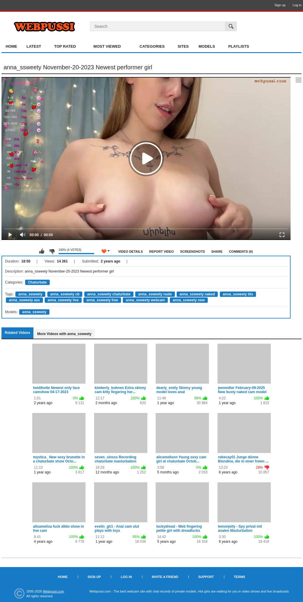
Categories (152, 46)
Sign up (280, 5)
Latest (33, 46)
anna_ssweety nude (155, 294)
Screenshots (192, 251)
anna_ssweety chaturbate (108, 294)
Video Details (130, 251)
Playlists (238, 46)
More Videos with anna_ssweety (64, 334)
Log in (297, 5)
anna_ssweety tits (238, 294)
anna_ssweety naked (197, 294)
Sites (183, 46)
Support (206, 577)
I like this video (42, 251)
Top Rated (65, 46)
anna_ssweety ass (24, 300)
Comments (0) (241, 251)
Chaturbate (37, 282)
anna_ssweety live (63, 300)
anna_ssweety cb (65, 294)
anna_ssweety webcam (145, 300)
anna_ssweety (30, 294)
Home (11, 46)
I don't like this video (52, 251)
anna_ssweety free (102, 300)
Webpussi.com (53, 591)
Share (217, 251)
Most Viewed (107, 46)
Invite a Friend (165, 577)
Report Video (161, 251)
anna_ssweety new (189, 300)
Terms (239, 577)
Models (207, 46)
